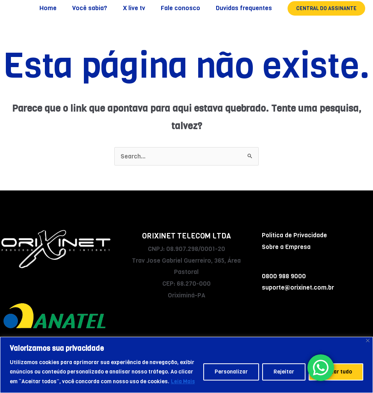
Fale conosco (185, 8)
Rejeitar (284, 372)
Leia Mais (183, 381)
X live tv (142, 8)
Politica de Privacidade (294, 235)
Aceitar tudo (336, 372)
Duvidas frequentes (245, 8)
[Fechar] (367, 341)
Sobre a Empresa (286, 247)
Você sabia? (100, 8)
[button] (326, 8)
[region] (186, 365)
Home (62, 8)
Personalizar (231, 372)
